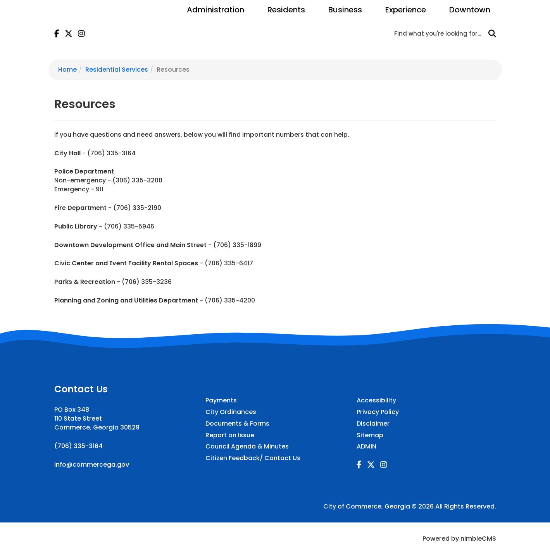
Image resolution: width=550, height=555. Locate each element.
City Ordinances (230, 412)
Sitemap (370, 435)
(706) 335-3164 (78, 446)
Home (67, 69)
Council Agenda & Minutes (247, 446)
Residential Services (116, 69)
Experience (405, 9)
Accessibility (376, 400)
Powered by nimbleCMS (459, 538)
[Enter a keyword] (439, 33)
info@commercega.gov (91, 464)
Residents (286, 9)
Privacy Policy (378, 412)
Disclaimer (373, 423)
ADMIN (366, 446)
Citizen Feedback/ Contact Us (252, 458)
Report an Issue (229, 435)
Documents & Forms (237, 423)
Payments (221, 400)
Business (345, 9)
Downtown (469, 9)
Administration (215, 9)
